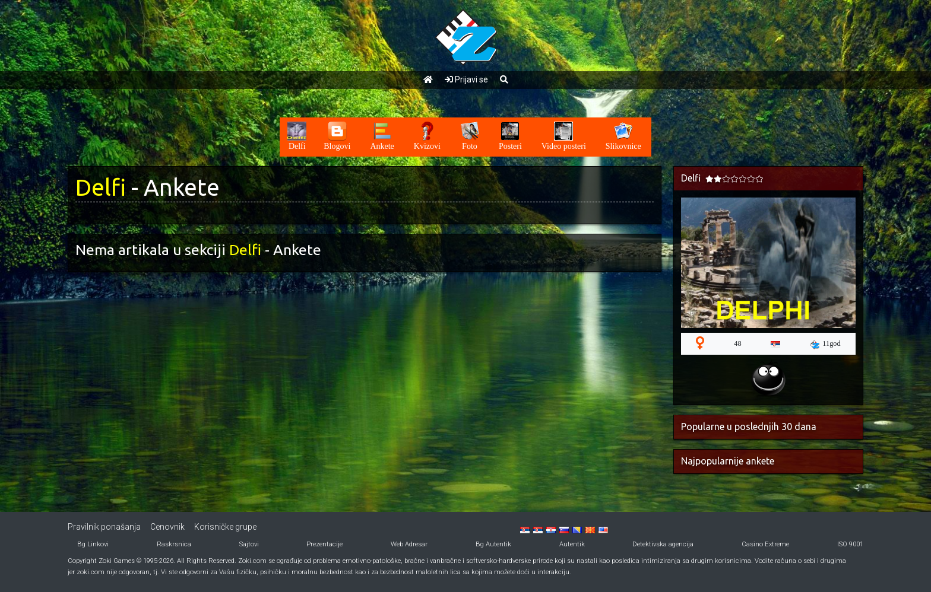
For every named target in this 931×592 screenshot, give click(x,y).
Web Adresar (409, 544)
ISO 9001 (850, 544)
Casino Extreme (765, 544)
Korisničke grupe (225, 526)
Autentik (572, 544)
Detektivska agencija (663, 544)
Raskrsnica (174, 544)
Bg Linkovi (93, 544)
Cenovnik (167, 526)
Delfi (100, 187)
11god (825, 344)
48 (737, 343)
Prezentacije (324, 544)
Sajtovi (249, 544)
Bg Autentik (493, 544)
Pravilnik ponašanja (104, 526)
